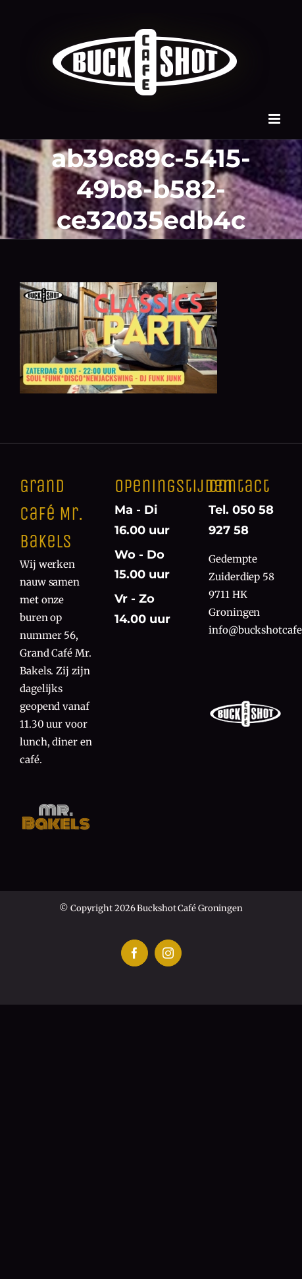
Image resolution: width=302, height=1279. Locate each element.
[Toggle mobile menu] (275, 119)
